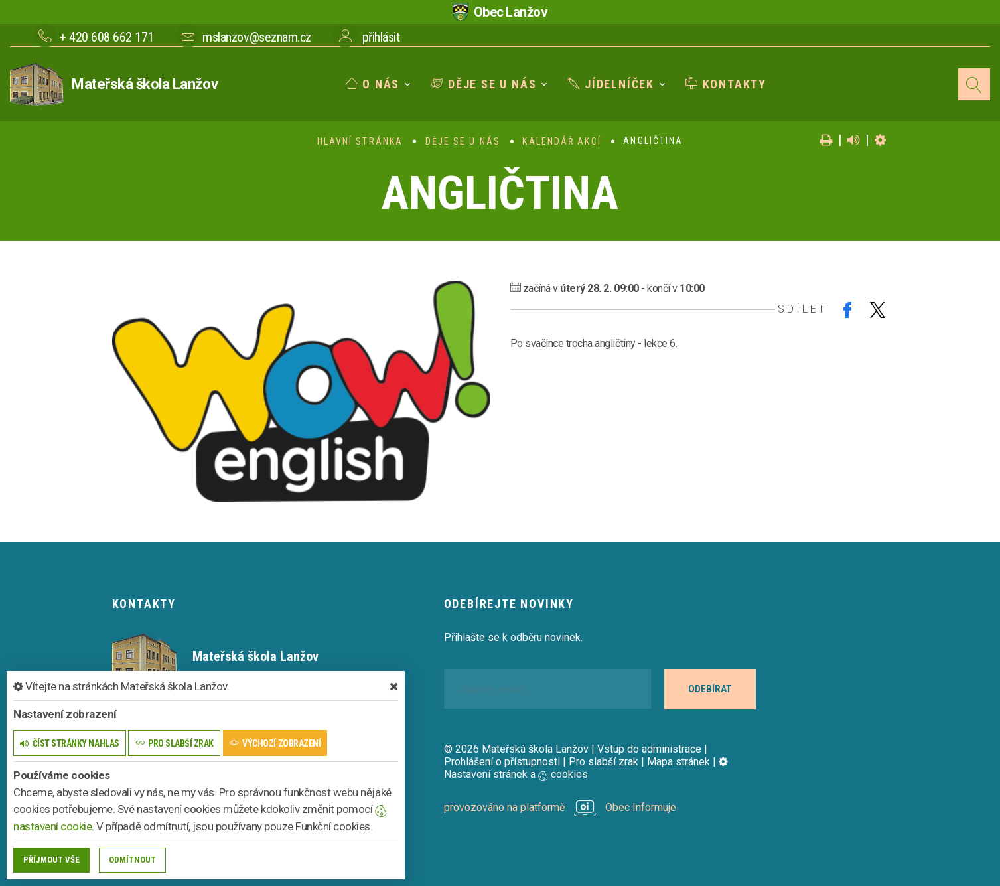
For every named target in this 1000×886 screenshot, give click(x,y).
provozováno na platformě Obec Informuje (560, 807)
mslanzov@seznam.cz (256, 37)
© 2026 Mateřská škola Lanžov (516, 749)
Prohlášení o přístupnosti (502, 761)
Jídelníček (610, 84)
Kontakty (725, 84)
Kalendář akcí (561, 141)
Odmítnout (132, 860)
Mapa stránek (678, 761)
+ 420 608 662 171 (107, 37)
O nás (373, 84)
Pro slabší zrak (603, 761)
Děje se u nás (483, 84)
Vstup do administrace (649, 749)
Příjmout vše (51, 860)
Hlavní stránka (360, 141)
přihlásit (381, 37)
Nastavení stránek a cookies (586, 767)
